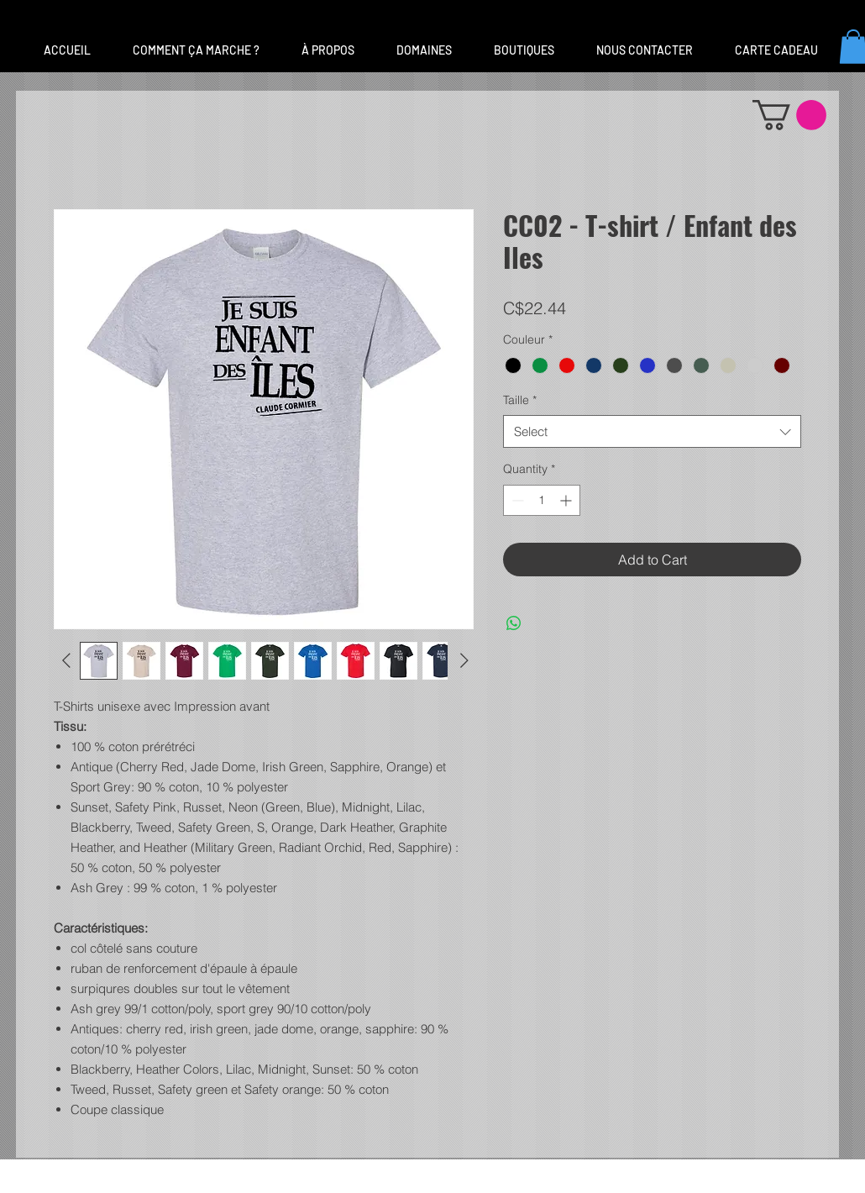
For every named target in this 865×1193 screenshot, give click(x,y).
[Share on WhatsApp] (514, 623)
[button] (424, 50)
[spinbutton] (542, 500)
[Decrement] (516, 500)
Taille (520, 399)
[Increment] (567, 500)
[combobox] (652, 431)
